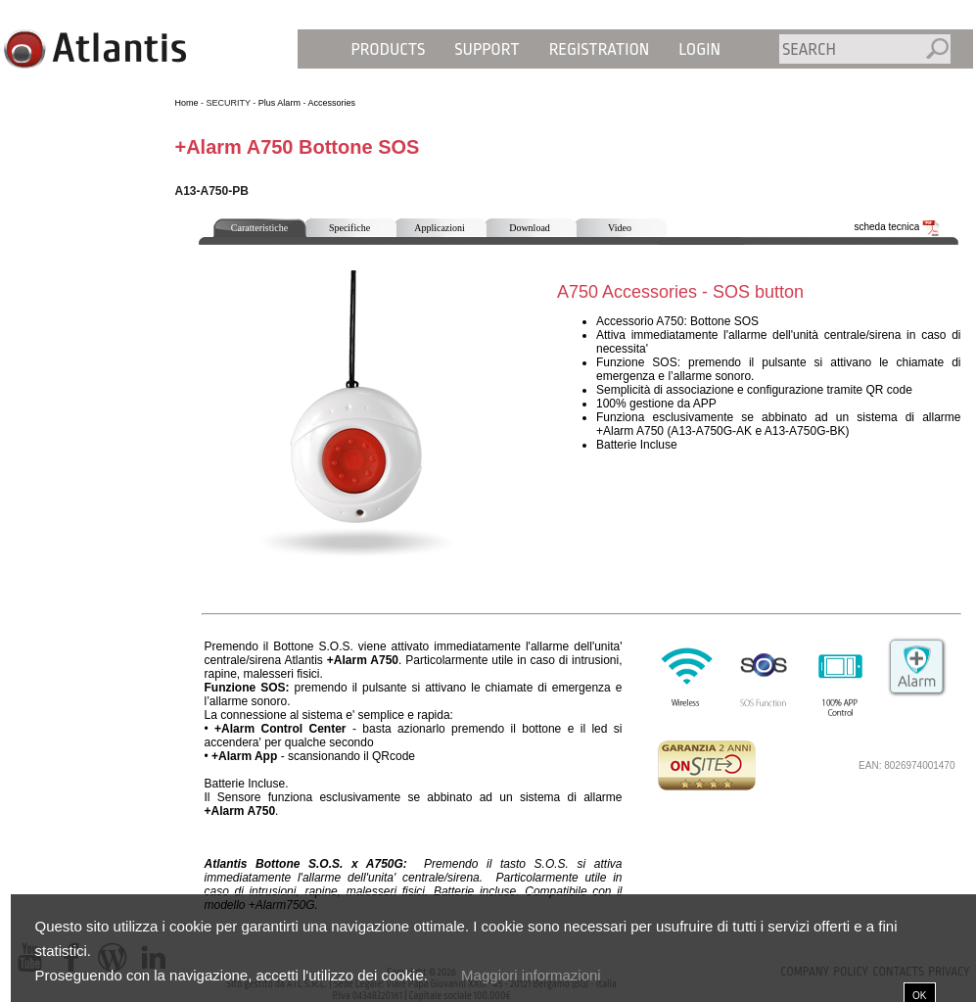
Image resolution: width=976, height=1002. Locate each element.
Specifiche (349, 227)
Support (486, 49)
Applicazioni (439, 227)
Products (388, 49)
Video (619, 227)
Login (699, 49)
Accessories (331, 103)
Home (187, 103)
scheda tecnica (898, 226)
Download (529, 227)
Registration (599, 49)
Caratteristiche (259, 227)
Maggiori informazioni (531, 975)
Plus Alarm (279, 103)
